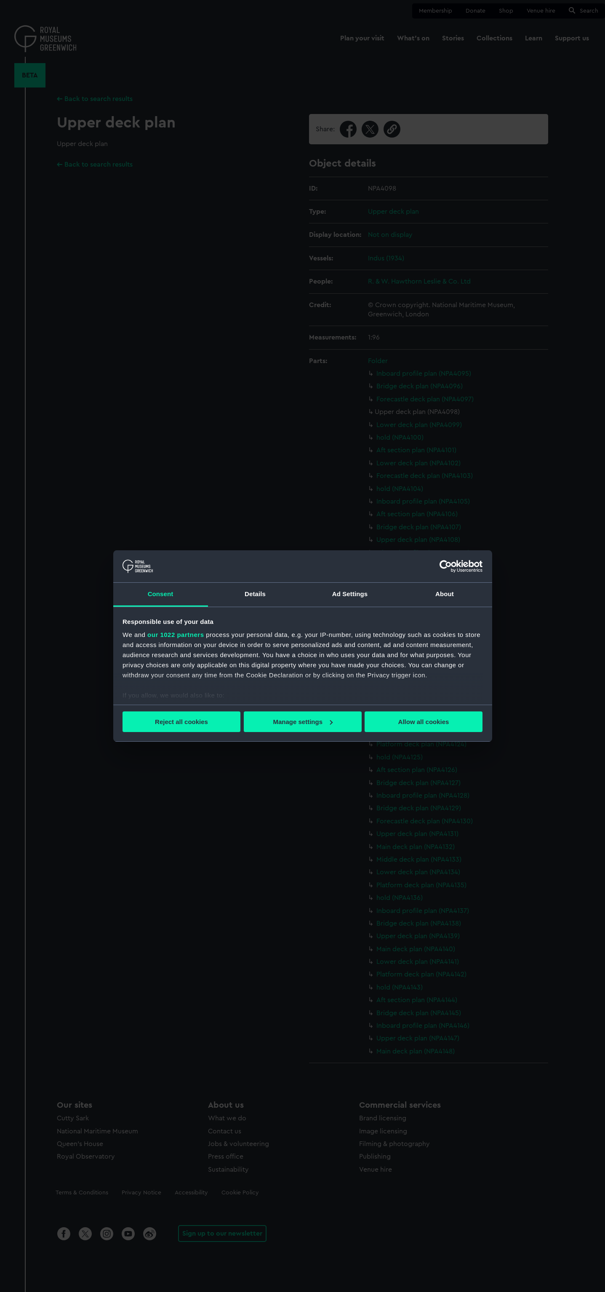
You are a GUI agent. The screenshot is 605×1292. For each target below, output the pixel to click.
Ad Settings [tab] (350, 593)
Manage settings (303, 721)
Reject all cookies (181, 721)
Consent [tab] (160, 593)
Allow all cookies (423, 721)
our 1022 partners (175, 634)
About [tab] (444, 593)
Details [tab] (255, 593)
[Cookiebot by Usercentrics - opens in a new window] (445, 566)
